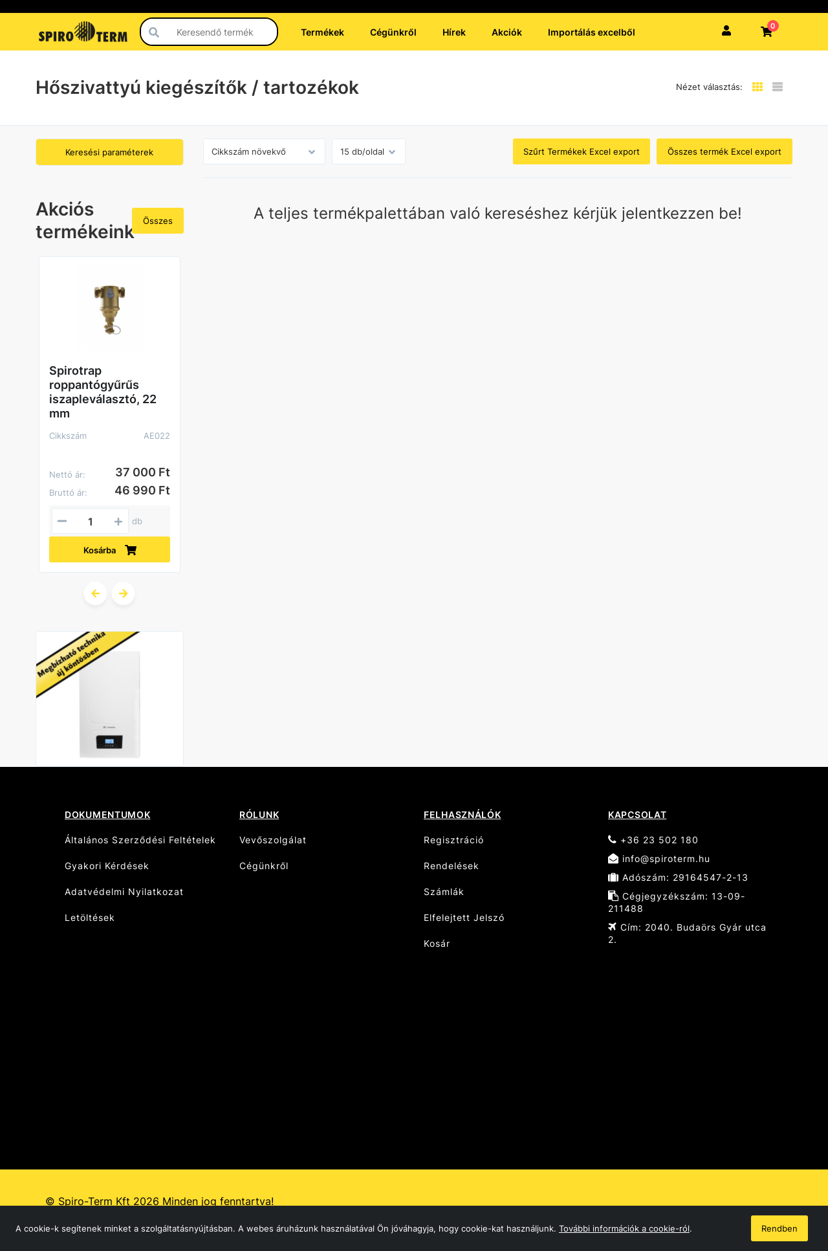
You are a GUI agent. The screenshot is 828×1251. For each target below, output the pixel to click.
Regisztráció (454, 839)
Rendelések (451, 865)
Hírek (454, 32)
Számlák (444, 891)
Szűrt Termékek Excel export (581, 151)
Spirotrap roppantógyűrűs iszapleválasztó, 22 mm (103, 392)
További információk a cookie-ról (624, 1228)
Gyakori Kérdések (107, 865)
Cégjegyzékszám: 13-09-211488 (676, 902)
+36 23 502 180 (653, 839)
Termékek (322, 32)
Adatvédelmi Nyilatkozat (124, 891)
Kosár (437, 943)
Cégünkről (393, 32)
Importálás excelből (591, 32)
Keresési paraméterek (109, 152)
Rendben (779, 1228)
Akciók (507, 32)
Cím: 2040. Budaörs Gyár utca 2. (687, 933)
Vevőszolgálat (273, 839)
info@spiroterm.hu (659, 858)
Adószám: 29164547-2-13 (678, 877)
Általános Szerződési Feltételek (140, 839)
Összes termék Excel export (724, 151)
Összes (158, 221)
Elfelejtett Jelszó (464, 917)
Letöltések (90, 917)
